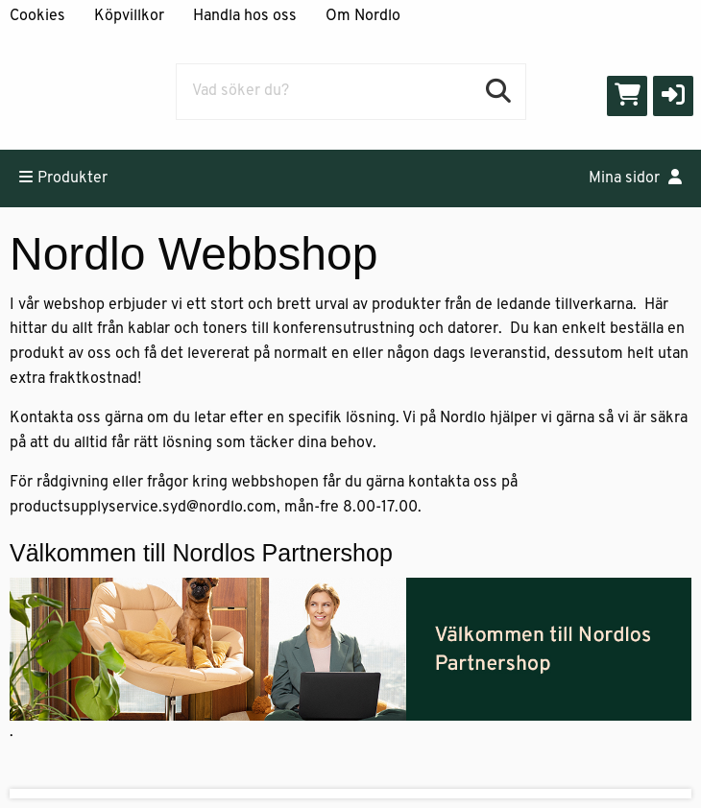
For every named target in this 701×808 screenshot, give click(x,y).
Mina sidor (635, 177)
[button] (673, 96)
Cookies (37, 16)
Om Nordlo (363, 16)
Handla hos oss (245, 16)
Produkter (63, 177)
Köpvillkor (129, 16)
